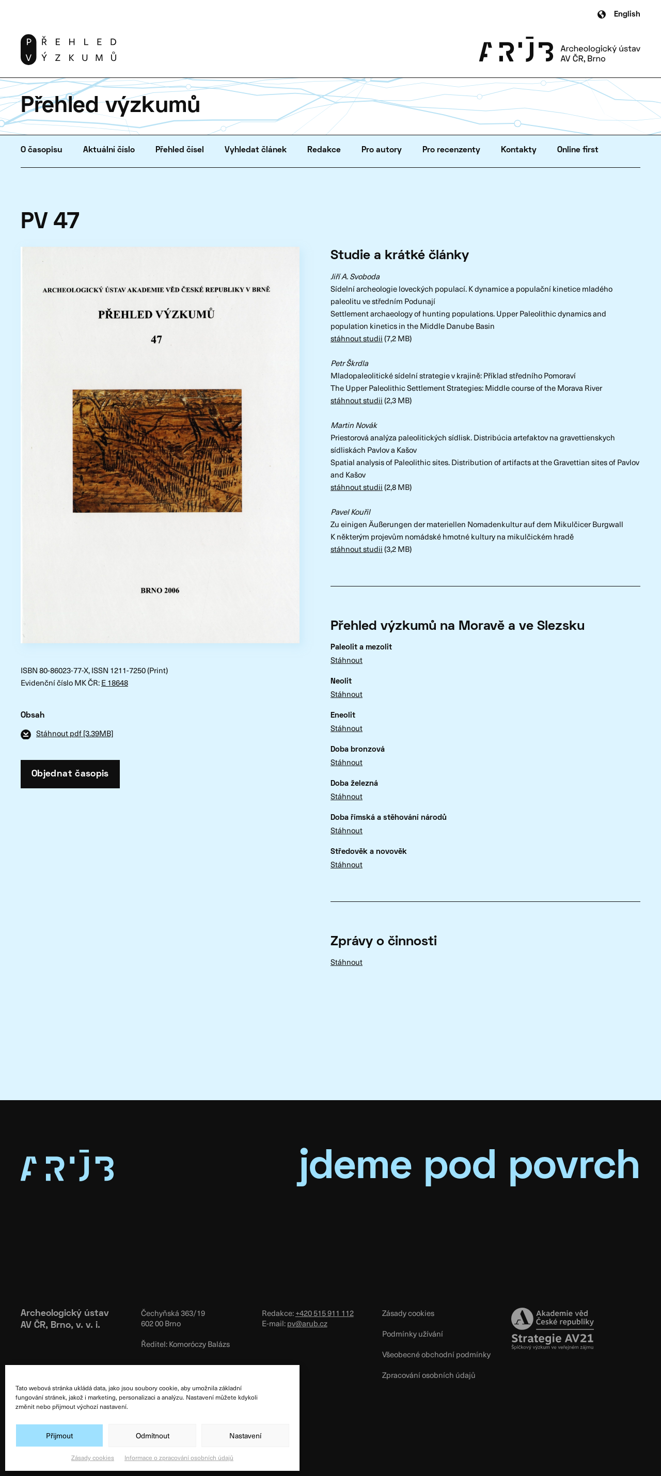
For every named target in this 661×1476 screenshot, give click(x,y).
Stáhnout (346, 659)
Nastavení (245, 1435)
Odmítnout (152, 1435)
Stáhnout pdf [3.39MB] (74, 733)
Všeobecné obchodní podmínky (436, 1354)
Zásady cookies (92, 1457)
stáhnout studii (356, 338)
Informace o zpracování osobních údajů (178, 1457)
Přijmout (59, 1435)
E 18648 (114, 682)
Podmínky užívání (412, 1333)
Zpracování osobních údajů (429, 1374)
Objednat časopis (70, 774)
